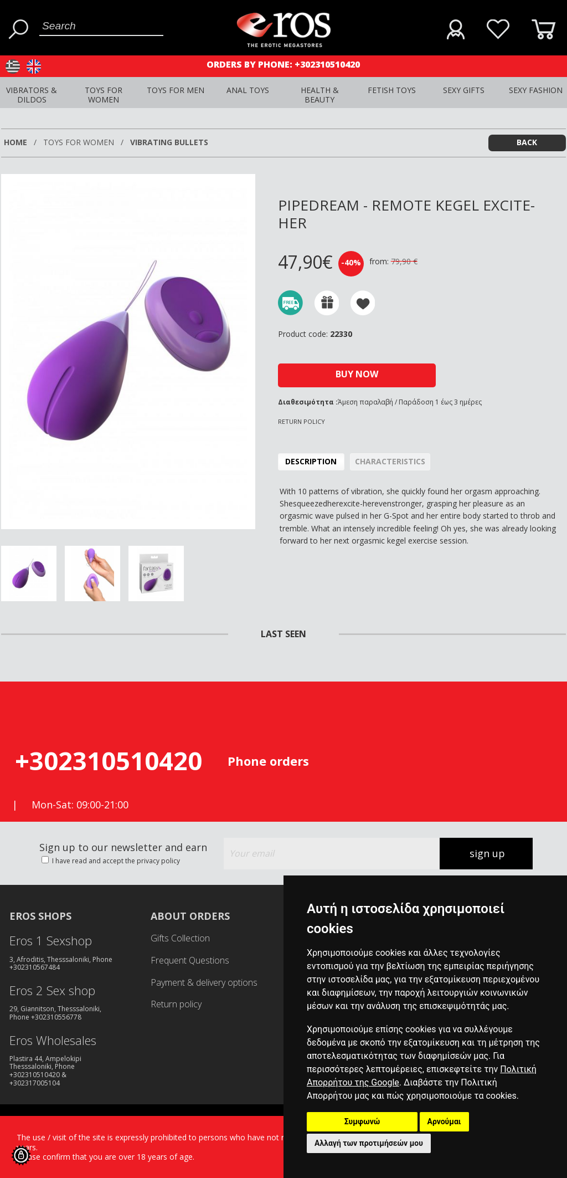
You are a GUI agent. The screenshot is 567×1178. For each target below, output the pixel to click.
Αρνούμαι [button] (444, 1121)
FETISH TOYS (392, 90)
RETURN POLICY (301, 421)
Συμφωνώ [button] (362, 1121)
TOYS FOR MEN (175, 90)
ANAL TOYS (247, 90)
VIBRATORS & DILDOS (31, 95)
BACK (527, 142)
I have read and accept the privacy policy (115, 860)
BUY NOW (357, 374)
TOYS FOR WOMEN (103, 95)
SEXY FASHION (536, 90)
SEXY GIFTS (463, 90)
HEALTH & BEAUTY (320, 95)
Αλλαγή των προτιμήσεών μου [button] (369, 1143)
